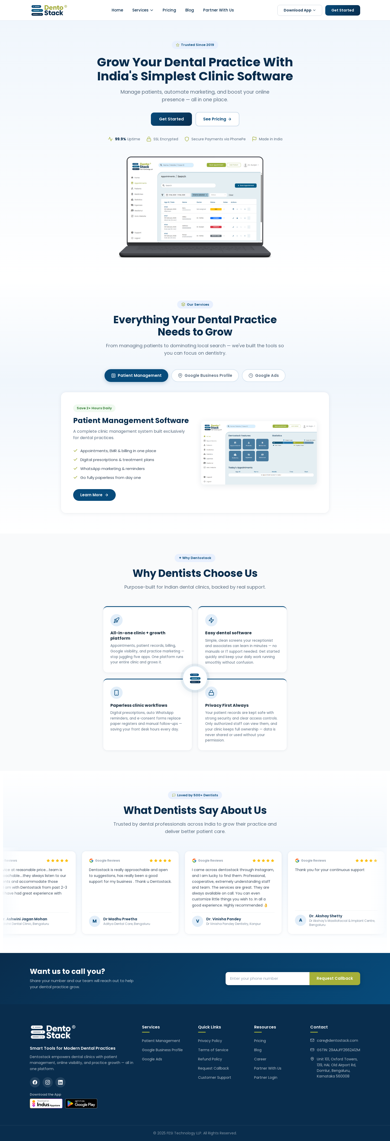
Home (117, 10)
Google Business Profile (205, 375)
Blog (189, 10)
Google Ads (264, 375)
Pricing (169, 10)
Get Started (342, 10)
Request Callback (335, 978)
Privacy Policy (210, 1040)
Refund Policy (210, 1059)
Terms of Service (213, 1049)
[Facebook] (35, 1082)
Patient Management (136, 375)
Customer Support (214, 1077)
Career (260, 1059)
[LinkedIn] (60, 1082)
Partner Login (265, 1077)
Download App (300, 10)
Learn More (94, 495)
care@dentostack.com (337, 1040)
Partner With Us (218, 10)
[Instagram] (48, 1082)
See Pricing (217, 119)
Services (142, 10)
